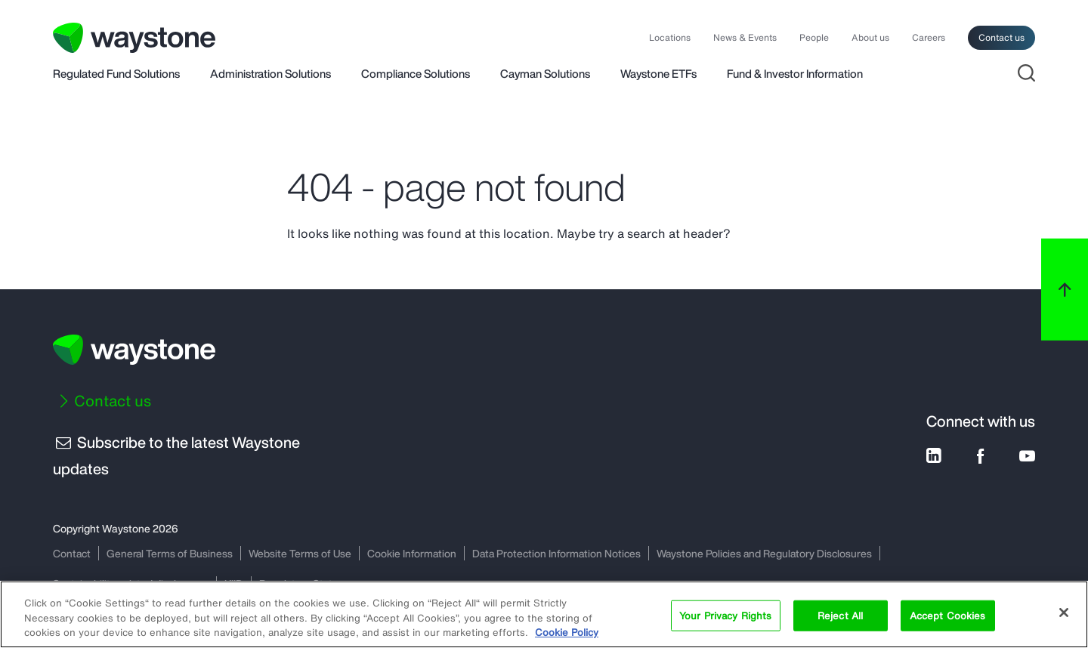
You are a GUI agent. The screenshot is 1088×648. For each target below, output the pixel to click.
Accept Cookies (948, 615)
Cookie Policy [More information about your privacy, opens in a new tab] (566, 632)
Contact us (1001, 37)
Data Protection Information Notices (561, 553)
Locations (670, 37)
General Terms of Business (170, 553)
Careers (928, 37)
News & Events (745, 37)
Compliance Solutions (415, 75)
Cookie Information (415, 553)
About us (870, 37)
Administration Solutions (270, 75)
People (814, 37)
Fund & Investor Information (795, 75)
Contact (72, 553)
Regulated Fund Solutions (116, 75)
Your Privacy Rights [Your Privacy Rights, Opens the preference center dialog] (725, 615)
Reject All (840, 615)
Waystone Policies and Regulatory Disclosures (772, 553)
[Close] (1063, 612)
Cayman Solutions (545, 75)
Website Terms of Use (302, 553)
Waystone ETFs (658, 75)
